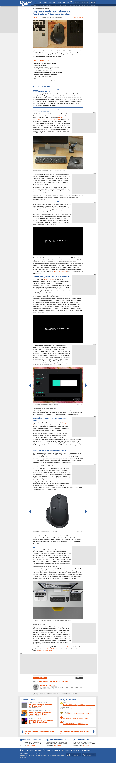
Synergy (64, 423)
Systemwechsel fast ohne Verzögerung (44, 80)
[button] (93, 2)
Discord (31, 750)
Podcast (36, 5)
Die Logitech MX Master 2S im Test (43, 76)
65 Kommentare (39, 678)
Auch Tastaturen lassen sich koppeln (44, 71)
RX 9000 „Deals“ (53, 5)
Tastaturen (65, 681)
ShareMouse (36, 424)
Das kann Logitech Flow (40, 65)
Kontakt (28, 755)
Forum (68, 2)
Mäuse (47, 9)
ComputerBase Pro (52, 649)
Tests (40, 2)
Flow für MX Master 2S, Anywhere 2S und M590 (45, 74)
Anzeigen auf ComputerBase (45, 650)
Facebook (47, 750)
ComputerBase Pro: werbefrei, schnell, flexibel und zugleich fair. (55, 694)
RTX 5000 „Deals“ (44, 5)
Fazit (35, 78)
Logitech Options (48, 279)
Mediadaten (34, 755)
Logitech (52, 681)
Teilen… (80, 678)
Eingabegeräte (43, 681)
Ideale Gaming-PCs (63, 5)
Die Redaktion (69, 647)
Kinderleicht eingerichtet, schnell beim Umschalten (47, 67)
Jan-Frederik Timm (45, 686)
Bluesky (38, 750)
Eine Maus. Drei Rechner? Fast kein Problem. (45, 63)
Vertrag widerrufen (42, 755)
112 (34, 716)
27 (33, 708)
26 (33, 724)
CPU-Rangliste (82, 5)
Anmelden (77, 2)
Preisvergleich (61, 2)
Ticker (35, 2)
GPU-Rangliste (73, 5)
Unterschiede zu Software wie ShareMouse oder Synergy (48, 72)
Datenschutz (23, 757)
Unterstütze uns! (92, 5)
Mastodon (76, 750)
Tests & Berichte (39, 9)
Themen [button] (45, 2)
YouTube (88, 750)
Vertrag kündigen (52, 755)
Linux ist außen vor (40, 82)
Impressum (22, 755)
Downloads (52, 2)
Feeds (23, 750)
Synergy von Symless (60, 271)
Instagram (67, 750)
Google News (56, 750)
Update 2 (36, 17)
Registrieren (85, 2)
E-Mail (53, 685)
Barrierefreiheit (60, 755)
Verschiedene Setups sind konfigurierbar (45, 69)
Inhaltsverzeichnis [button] (42, 60)
